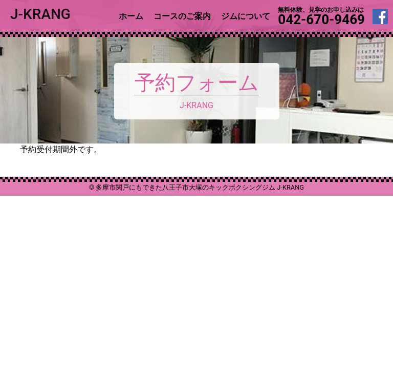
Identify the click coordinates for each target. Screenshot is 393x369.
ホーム (131, 16)
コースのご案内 (182, 16)
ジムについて (245, 16)
